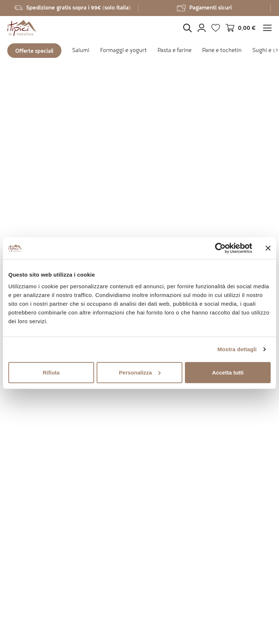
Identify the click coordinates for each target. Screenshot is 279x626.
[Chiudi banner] (268, 248)
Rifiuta (51, 372)
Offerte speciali (34, 51)
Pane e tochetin (222, 51)
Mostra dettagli (236, 349)
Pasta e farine (174, 51)
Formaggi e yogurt (123, 51)
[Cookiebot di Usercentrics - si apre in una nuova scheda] (220, 248)
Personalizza (140, 372)
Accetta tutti (228, 372)
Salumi (80, 51)
